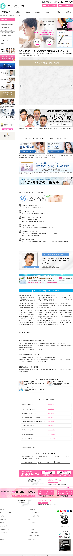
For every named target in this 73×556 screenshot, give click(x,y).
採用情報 (2, 539)
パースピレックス (59, 462)
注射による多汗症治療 (43, 462)
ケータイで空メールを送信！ (65, 526)
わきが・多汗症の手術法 (31, 458)
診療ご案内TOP (4, 509)
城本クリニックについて (6, 512)
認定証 (30, 519)
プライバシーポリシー (34, 512)
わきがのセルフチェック (6, 30)
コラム (39, 458)
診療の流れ (28, 12)
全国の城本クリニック (5, 529)
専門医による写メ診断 (34, 535)
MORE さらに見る (43, 502)
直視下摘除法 (51, 404)
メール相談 (31, 529)
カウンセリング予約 (33, 532)
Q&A (32, 456)
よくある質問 (57, 12)
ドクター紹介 (3, 532)
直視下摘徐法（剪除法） (27, 462)
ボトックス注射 (51, 430)
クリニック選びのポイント (54, 456)
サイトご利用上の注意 (34, 516)
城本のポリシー (32, 509)
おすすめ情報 (38, 12)
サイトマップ (32, 526)
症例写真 (17, 12)
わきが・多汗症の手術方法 (7, 32)
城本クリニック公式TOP (4, 15)
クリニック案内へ (52, 482)
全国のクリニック (68, 12)
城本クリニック (32, 539)
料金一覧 (48, 12)
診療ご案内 (6, 12)
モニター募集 (32, 522)
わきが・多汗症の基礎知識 (41, 456)
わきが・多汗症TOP (49, 453)
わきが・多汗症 (5, 19)
